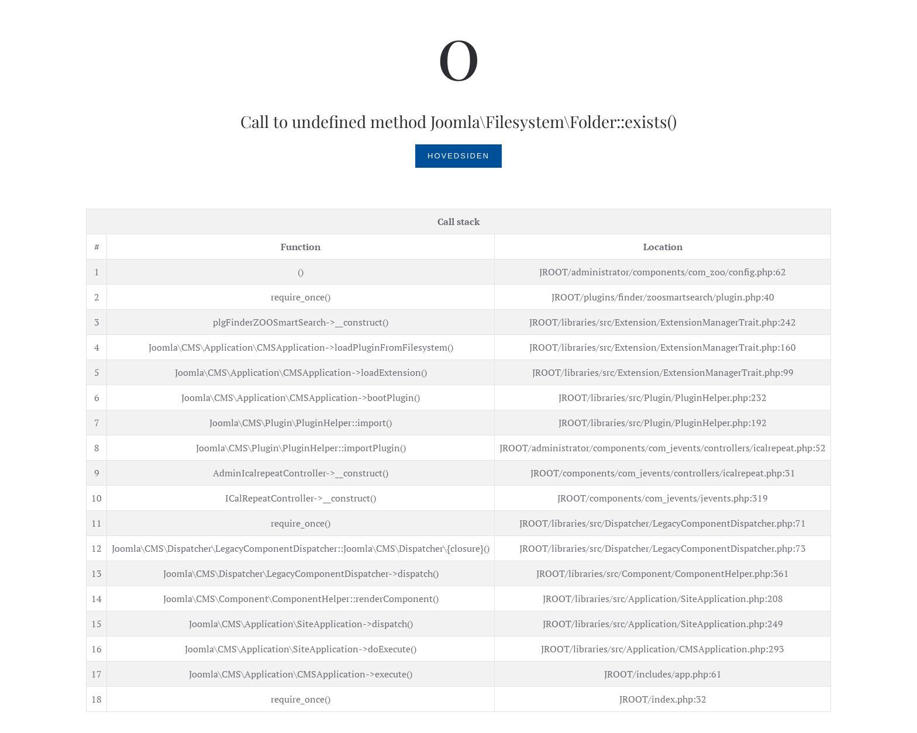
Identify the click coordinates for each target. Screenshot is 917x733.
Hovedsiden (458, 155)
